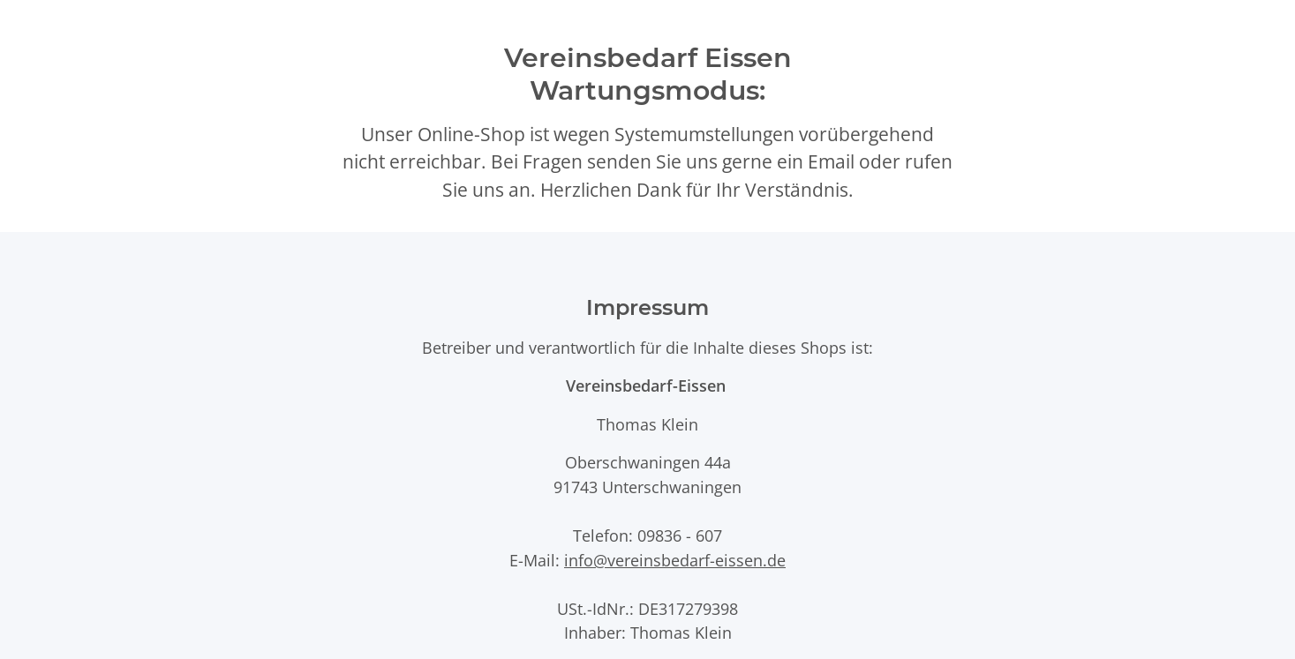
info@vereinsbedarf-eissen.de (675, 560)
